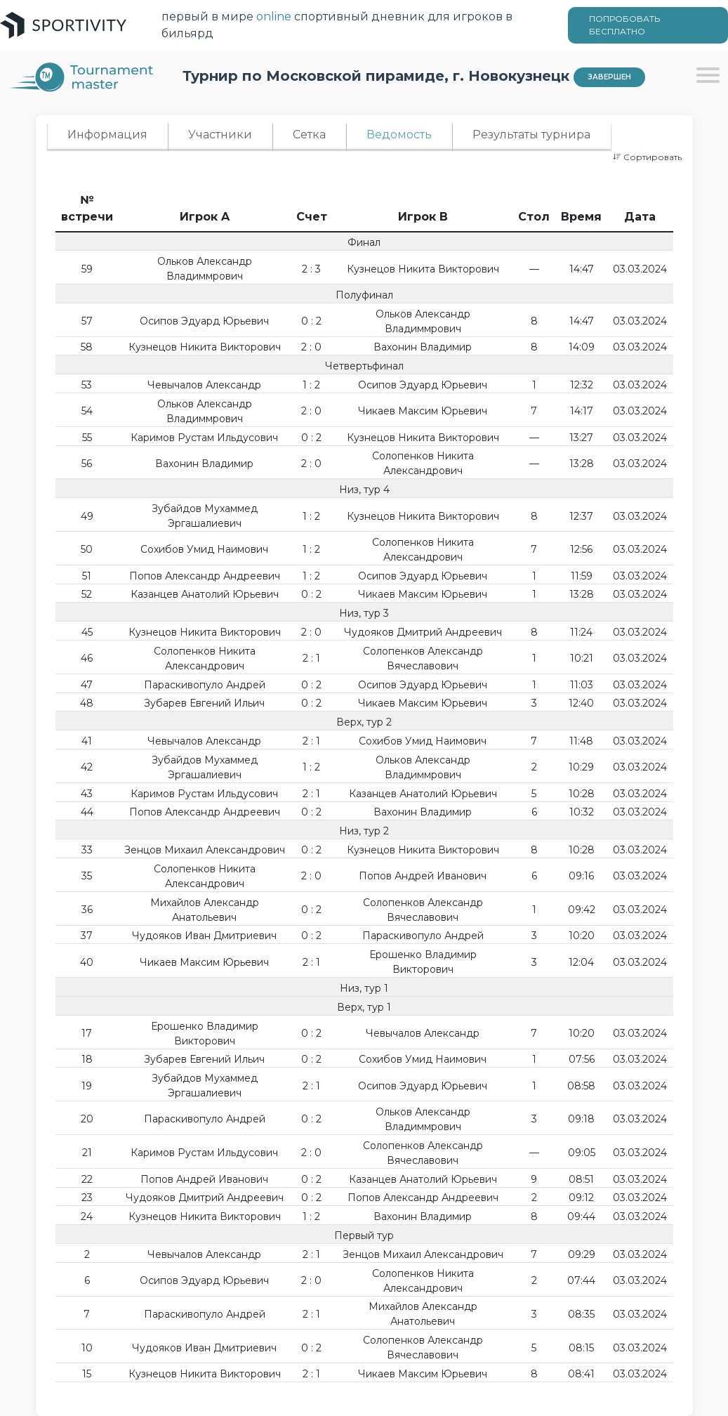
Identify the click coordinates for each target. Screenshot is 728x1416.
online (273, 16)
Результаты (531, 134)
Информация (107, 134)
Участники (220, 134)
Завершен (609, 76)
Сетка (309, 134)
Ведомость (399, 134)
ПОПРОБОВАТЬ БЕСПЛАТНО (624, 25)
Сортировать (647, 157)
